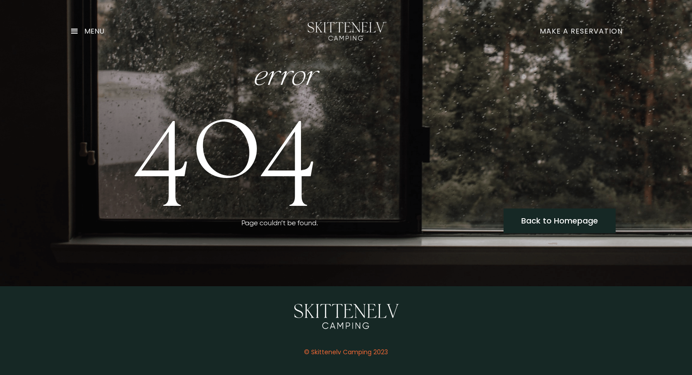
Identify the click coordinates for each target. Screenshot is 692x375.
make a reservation (581, 31)
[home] (346, 31)
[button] (90, 31)
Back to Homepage (559, 220)
